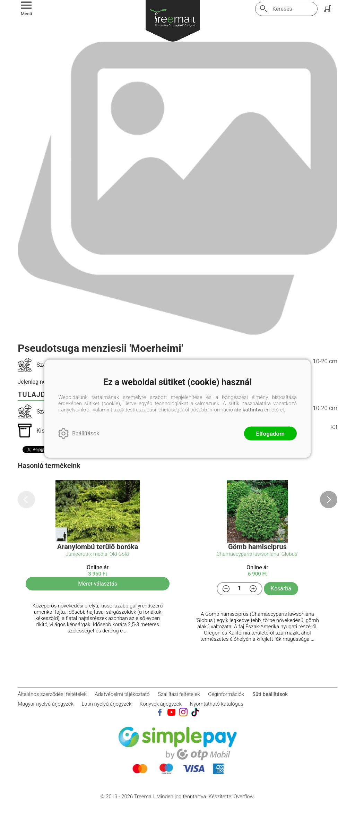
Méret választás (97, 583)
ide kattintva (248, 409)
